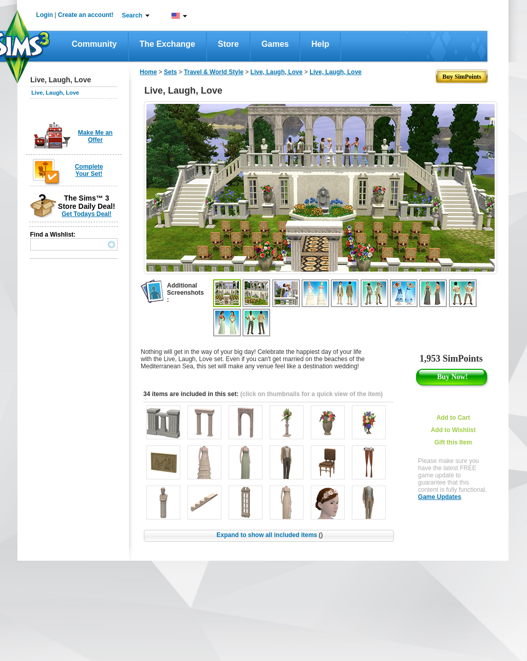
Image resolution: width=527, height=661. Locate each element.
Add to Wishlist (453, 430)
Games (275, 44)
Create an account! (86, 15)
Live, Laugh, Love (55, 93)
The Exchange (167, 44)
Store (228, 44)
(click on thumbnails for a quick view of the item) (311, 394)
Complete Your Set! (89, 170)
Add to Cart (453, 417)
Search (132, 15)
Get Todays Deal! (86, 214)
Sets (170, 72)
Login (44, 15)
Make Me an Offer (95, 136)
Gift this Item (453, 442)
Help (320, 44)
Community (94, 44)
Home (148, 72)
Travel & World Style (213, 72)
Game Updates (439, 497)
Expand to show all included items (269, 535)
